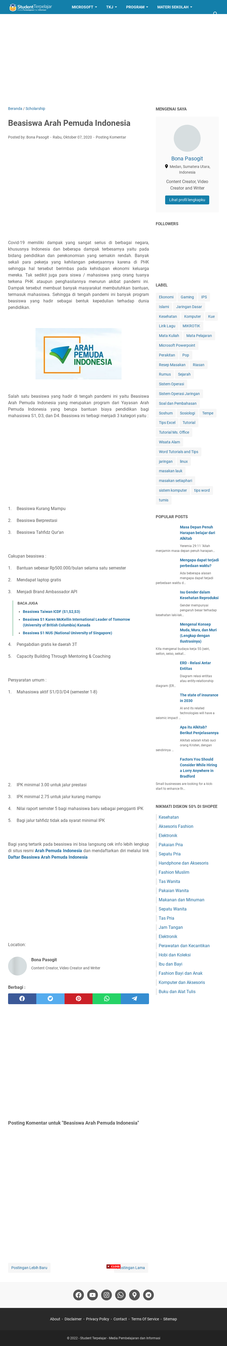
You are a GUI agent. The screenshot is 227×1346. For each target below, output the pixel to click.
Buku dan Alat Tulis (177, 991)
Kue (211, 316)
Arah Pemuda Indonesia (58, 850)
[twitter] (50, 998)
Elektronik (168, 835)
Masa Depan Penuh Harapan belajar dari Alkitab (197, 533)
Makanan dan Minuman (181, 899)
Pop (185, 355)
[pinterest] (79, 998)
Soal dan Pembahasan (178, 403)
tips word (202, 490)
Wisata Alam (169, 442)
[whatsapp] (107, 998)
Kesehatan (168, 316)
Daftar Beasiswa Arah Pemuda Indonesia (48, 857)
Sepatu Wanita (173, 909)
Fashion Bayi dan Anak (181, 973)
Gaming (187, 297)
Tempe (207, 413)
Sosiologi (187, 413)
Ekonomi (166, 297)
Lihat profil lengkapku (187, 200)
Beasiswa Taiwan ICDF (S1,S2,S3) (51, 611)
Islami (164, 307)
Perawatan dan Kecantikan (184, 945)
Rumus (165, 374)
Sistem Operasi (171, 384)
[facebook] (22, 998)
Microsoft (82, 7)
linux (184, 461)
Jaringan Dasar (189, 307)
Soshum (166, 413)
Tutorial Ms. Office (174, 432)
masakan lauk (170, 471)
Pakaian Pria (171, 844)
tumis (163, 500)
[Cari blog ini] (215, 14)
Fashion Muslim (174, 872)
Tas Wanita (169, 881)
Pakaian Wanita (174, 890)
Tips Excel (167, 422)
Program (135, 7)
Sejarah (184, 374)
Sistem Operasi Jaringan (179, 394)
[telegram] (135, 998)
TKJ (109, 7)
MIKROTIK (191, 326)
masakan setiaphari (175, 480)
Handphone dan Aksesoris (183, 863)
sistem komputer (173, 490)
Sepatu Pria (170, 853)
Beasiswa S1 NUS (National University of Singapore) (67, 633)
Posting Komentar (111, 137)
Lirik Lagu (167, 326)
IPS (204, 297)
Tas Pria (166, 918)
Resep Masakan (57, 21)
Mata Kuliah (169, 335)
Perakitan (167, 355)
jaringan (166, 461)
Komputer (192, 316)
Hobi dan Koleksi (175, 954)
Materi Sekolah (173, 7)
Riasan (198, 365)
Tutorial (189, 422)
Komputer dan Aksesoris (182, 982)
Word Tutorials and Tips (178, 452)
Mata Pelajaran (199, 335)
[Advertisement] (113, 60)
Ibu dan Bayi (170, 964)
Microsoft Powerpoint (177, 345)
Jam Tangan (171, 927)
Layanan (21, 21)
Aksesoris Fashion (176, 826)
